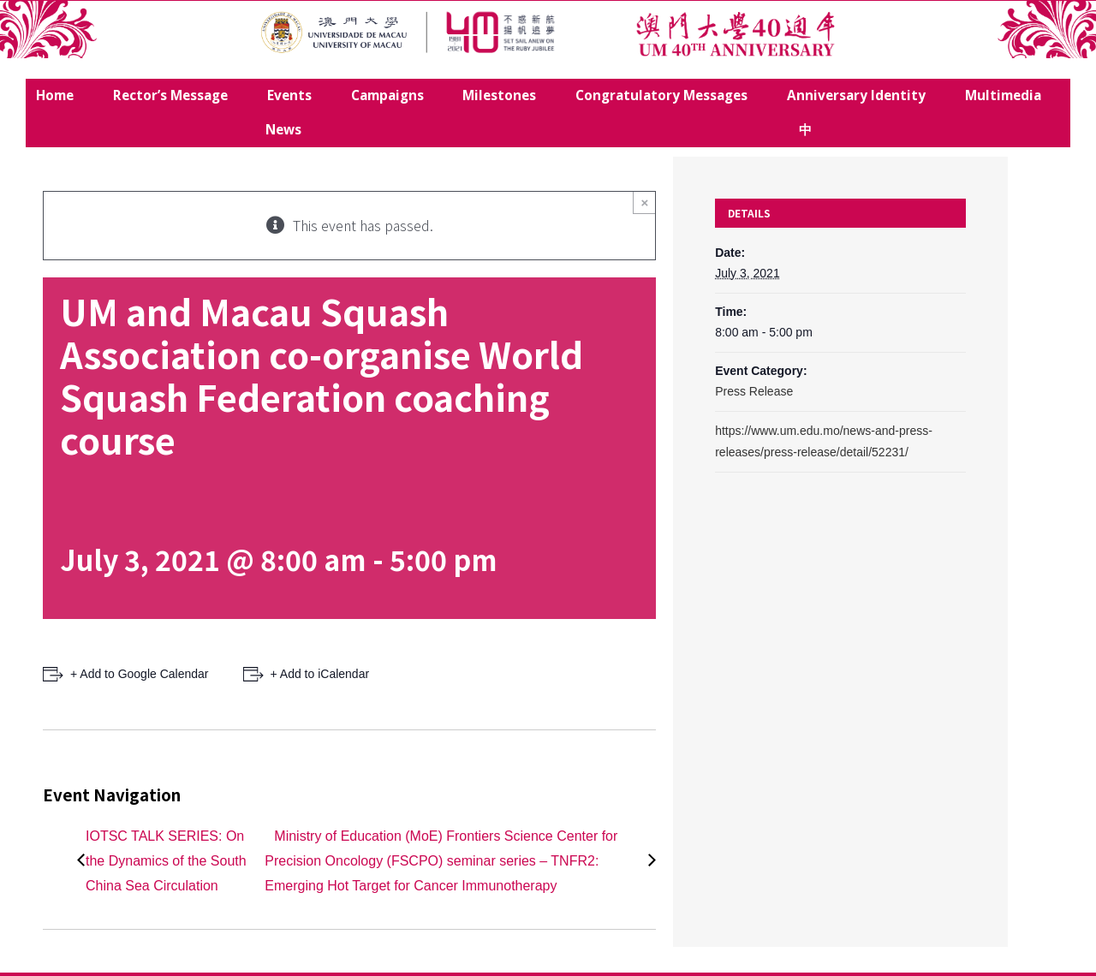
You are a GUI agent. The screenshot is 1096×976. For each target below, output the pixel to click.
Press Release (754, 391)
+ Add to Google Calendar (139, 674)
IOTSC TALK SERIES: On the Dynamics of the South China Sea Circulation (166, 861)
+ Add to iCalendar (320, 674)
